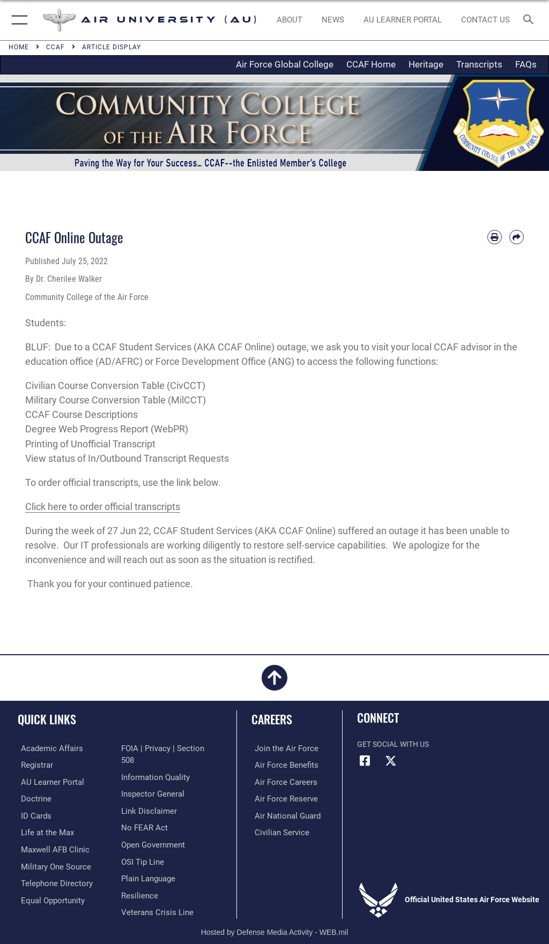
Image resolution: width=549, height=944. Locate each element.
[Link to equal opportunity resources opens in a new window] (48, 896)
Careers (271, 719)
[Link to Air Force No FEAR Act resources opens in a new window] (142, 813)
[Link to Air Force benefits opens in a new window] (280, 764)
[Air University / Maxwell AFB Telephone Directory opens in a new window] (50, 879)
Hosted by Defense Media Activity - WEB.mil (274, 920)
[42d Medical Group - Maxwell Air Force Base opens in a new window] (49, 846)
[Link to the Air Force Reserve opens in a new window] (280, 797)
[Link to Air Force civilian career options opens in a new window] (275, 830)
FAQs (526, 64)
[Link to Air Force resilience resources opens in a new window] (137, 879)
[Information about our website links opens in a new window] (146, 797)
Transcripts (479, 64)
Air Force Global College (284, 64)
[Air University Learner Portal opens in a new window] (47, 780)
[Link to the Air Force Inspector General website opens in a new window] (150, 780)
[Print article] (494, 237)
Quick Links (47, 719)
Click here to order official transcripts (102, 506)
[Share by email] (516, 237)
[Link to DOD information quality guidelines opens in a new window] (153, 764)
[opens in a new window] (402, 20)
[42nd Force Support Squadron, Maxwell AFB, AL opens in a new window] (42, 830)
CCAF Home (371, 64)
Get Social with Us (393, 744)
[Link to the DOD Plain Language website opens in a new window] (147, 862)
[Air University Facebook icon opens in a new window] (365, 761)
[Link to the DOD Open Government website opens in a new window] (151, 830)
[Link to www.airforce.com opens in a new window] (280, 748)
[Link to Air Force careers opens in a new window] (279, 780)
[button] (17, 20)
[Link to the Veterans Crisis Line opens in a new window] (154, 896)
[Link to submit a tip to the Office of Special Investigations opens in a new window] (140, 846)
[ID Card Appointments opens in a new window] (32, 813)
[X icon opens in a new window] (391, 761)
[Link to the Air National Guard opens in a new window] (282, 813)
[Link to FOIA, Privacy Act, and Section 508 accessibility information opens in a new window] (166, 748)
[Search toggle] (530, 20)
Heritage (426, 64)
